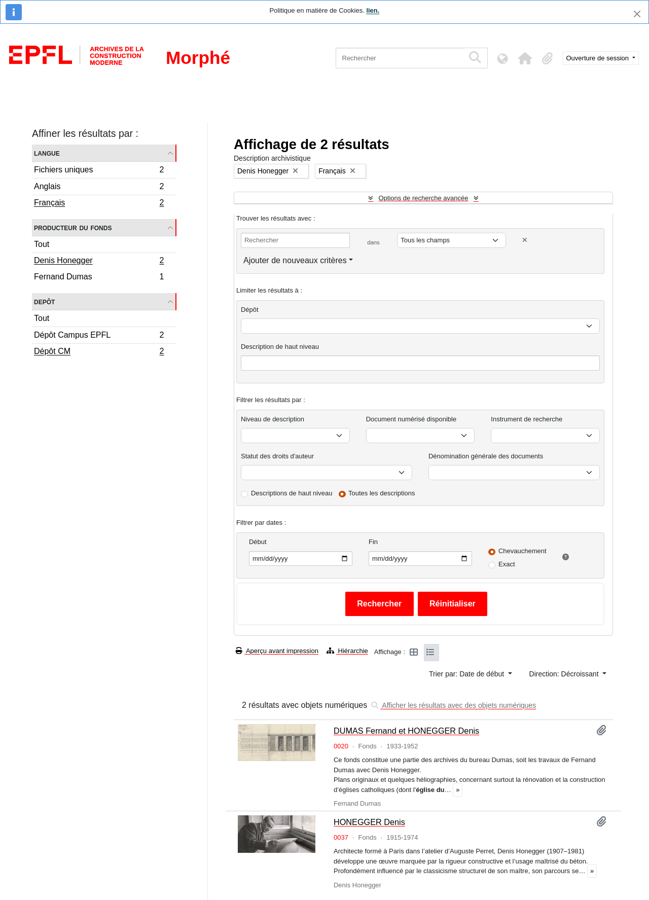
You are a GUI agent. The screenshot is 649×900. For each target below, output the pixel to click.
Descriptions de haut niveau (291, 493)
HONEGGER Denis (369, 821)
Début (258, 542)
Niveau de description (272, 419)
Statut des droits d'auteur (277, 456)
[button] (525, 58)
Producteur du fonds (73, 227)
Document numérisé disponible (411, 419)
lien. (372, 10)
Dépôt (250, 309)
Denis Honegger (98, 262)
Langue (47, 153)
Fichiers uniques (98, 171)
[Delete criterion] (524, 240)
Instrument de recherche (526, 419)
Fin (373, 542)
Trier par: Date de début (467, 674)
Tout (41, 244)
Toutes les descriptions (381, 493)
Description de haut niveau (280, 346)
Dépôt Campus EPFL (98, 336)
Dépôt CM (98, 352)
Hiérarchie (347, 651)
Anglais (98, 188)
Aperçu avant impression (277, 651)
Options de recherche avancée (423, 198)
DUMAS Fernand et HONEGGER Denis (406, 730)
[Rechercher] (400, 58)
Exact (506, 564)
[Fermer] (637, 14)
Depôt (44, 301)
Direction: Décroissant (565, 674)
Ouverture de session (598, 58)
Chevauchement (522, 551)
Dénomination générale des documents (485, 456)
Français (98, 204)
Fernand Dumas (98, 278)
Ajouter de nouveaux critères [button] (295, 260)
